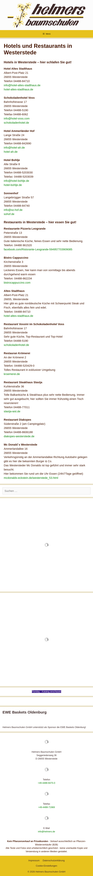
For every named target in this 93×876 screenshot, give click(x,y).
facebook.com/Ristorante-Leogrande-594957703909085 (38, 249)
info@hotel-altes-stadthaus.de (22, 85)
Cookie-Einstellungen (46, 866)
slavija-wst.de (12, 411)
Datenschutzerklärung (54, 860)
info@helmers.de (46, 831)
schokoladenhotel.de (16, 122)
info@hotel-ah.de (14, 147)
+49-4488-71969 (46, 807)
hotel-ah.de (11, 151)
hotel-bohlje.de (13, 185)
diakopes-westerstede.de (19, 436)
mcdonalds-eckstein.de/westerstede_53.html (31, 477)
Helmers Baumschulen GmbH (50, 871)
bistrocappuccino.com (17, 282)
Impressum (33, 860)
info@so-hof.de (13, 209)
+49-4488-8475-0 (46, 783)
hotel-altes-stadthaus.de (18, 89)
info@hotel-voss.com (17, 118)
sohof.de (9, 214)
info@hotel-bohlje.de (16, 180)
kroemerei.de (12, 374)
